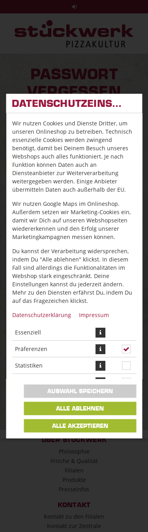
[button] (100, 332)
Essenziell (28, 332)
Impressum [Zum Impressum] (94, 314)
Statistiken (28, 365)
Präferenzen (31, 349)
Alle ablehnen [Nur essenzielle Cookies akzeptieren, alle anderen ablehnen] (80, 408)
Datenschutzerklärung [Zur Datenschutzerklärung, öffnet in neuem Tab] (41, 314)
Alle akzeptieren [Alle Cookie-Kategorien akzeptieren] (80, 425)
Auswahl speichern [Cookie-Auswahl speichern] (80, 391)
